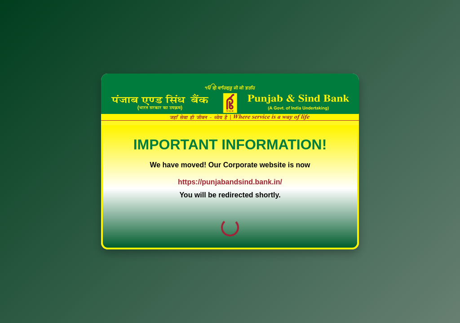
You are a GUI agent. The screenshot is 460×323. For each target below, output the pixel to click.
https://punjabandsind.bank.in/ (230, 182)
